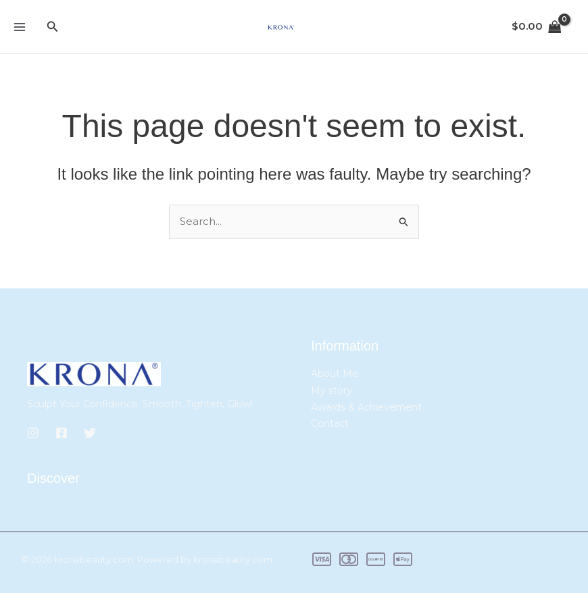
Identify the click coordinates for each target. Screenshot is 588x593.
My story (331, 390)
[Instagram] (33, 433)
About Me (334, 373)
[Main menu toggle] (19, 27)
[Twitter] (90, 433)
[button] (53, 27)
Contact (330, 423)
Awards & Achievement (366, 407)
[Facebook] (61, 433)
